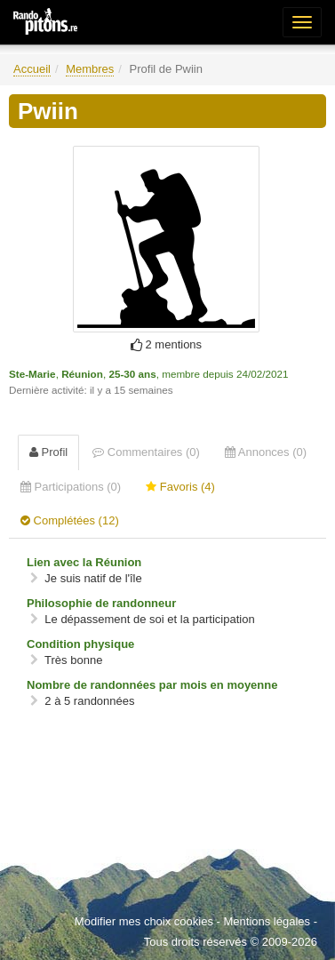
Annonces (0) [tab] (266, 452)
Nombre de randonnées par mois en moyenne (152, 685)
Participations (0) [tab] (70, 486)
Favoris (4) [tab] (180, 486)
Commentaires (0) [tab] (146, 452)
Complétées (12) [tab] (69, 520)
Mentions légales (266, 921)
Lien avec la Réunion (84, 562)
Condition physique (80, 644)
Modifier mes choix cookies (144, 921)
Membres (90, 69)
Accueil (32, 69)
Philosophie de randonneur (101, 603)
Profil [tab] (48, 452)
